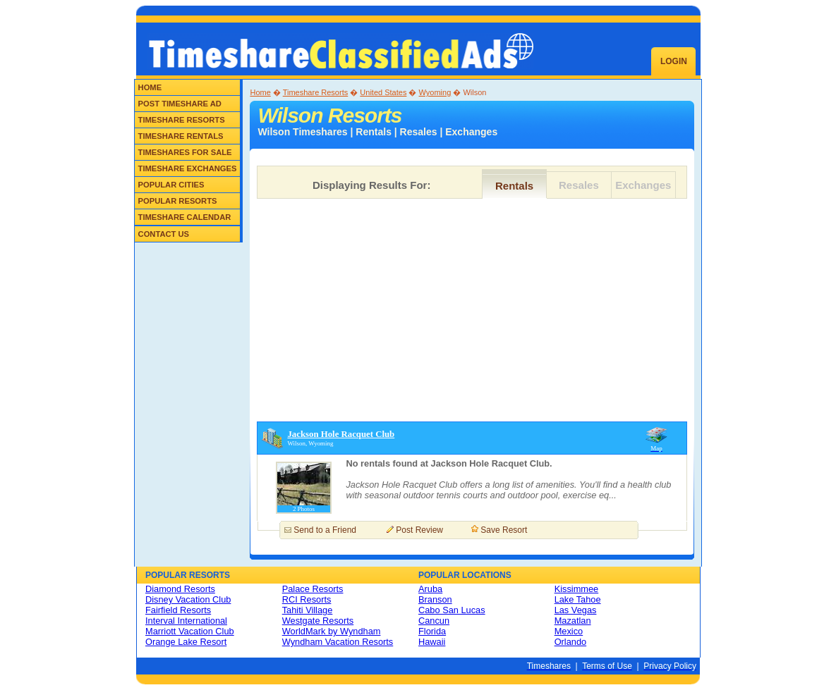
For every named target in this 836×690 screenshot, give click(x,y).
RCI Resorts (307, 599)
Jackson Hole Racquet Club (340, 434)
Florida (432, 631)
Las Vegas (576, 610)
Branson (435, 599)
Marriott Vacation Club (189, 631)
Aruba (430, 589)
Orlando (571, 641)
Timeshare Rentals (181, 136)
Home (150, 87)
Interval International (186, 620)
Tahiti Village (307, 610)
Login (673, 61)
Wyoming (435, 92)
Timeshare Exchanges (187, 168)
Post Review (419, 530)
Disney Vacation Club (188, 599)
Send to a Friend (324, 530)
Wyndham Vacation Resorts (338, 641)
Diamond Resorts (180, 589)
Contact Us (164, 234)
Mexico (569, 631)
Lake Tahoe (578, 599)
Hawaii (431, 641)
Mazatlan (573, 620)
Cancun (433, 620)
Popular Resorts (177, 201)
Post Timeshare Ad (180, 103)
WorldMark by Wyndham (331, 631)
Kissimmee (577, 589)
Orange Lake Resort (185, 641)
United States (383, 92)
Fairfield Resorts (178, 610)
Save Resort (503, 530)
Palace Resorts (313, 589)
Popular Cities (171, 184)
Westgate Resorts (317, 620)
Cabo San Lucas (451, 610)
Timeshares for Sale (185, 152)
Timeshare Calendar (184, 217)
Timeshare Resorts (181, 120)
